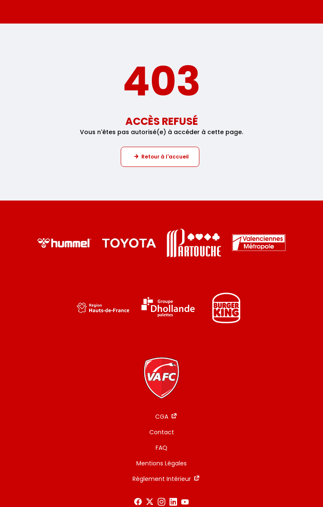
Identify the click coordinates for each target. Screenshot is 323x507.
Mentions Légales (161, 463)
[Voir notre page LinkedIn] (173, 502)
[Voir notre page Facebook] (138, 502)
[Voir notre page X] (150, 502)
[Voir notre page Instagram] (161, 502)
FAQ (161, 448)
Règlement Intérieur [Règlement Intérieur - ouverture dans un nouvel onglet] (161, 479)
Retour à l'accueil (165, 156)
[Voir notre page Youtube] (185, 502)
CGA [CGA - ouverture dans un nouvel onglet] (161, 416)
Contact (161, 432)
